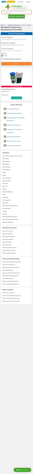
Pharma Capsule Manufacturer (10, 284)
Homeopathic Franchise (8, 236)
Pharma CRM (11, 2)
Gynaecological (6, 180)
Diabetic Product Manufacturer (10, 275)
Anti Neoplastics (6, 167)
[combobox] (16, 12)
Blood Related (6, 169)
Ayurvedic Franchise (7, 231)
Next (17, 64)
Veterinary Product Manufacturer (11, 273)
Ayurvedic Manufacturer (8, 264)
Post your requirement (16, 16)
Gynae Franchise (6, 245)
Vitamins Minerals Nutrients (9, 216)
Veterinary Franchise (7, 239)
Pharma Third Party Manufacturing (11, 262)
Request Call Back (22, 470)
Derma (4, 175)
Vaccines (4, 214)
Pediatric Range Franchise (9, 253)
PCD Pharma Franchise (8, 293)
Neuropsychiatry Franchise (9, 247)
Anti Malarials (6, 164)
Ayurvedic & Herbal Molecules (10, 219)
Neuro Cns (5, 186)
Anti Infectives (6, 161)
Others (4, 194)
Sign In (28, 2)
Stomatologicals (6, 208)
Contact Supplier (16, 98)
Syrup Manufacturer (7, 278)
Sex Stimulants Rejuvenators (10, 205)
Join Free (20, 2)
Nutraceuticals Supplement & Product (12, 156)
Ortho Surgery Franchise (8, 250)
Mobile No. (4, 53)
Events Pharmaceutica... (9, 89)
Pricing (4, 1)
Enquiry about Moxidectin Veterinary (16, 59)
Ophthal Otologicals (7, 192)
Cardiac (4, 172)
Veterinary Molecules (8, 222)
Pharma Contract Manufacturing (10, 298)
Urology (4, 211)
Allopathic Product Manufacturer (11, 267)
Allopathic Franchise (7, 234)
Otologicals (5, 197)
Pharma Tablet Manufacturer (10, 281)
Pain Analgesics (6, 200)
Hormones (5, 183)
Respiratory (5, 203)
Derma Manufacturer (8, 270)
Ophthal (4, 189)
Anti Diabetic (5, 158)
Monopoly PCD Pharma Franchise (11, 301)
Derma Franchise (6, 242)
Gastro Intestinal (6, 178)
